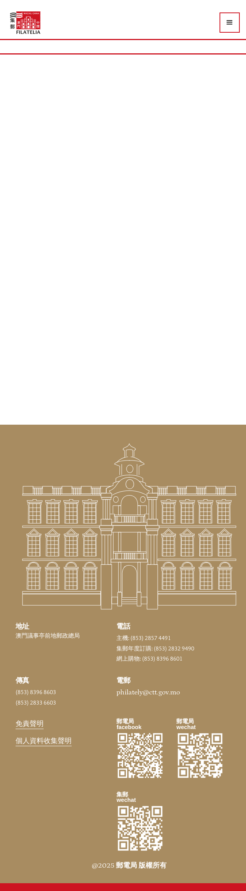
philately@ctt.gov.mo (148, 692)
